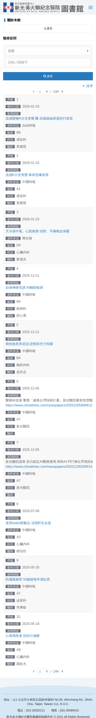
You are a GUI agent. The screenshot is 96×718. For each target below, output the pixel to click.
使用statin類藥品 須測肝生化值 (28, 523)
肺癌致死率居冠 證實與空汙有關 (29, 344)
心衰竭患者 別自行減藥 (23, 635)
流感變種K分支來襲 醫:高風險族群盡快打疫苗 (39, 118)
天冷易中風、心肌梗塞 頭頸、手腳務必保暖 (37, 231)
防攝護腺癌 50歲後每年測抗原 (28, 579)
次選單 (48, 28)
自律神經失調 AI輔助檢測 (24, 287)
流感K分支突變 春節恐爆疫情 (27, 175)
